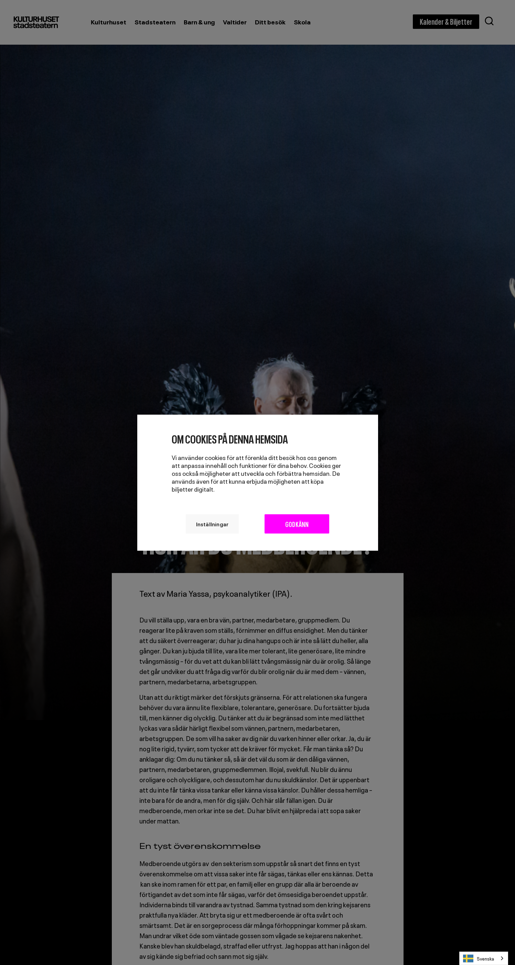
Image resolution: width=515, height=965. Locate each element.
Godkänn (297, 523)
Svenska (478, 958)
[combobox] (483, 958)
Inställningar (212, 523)
